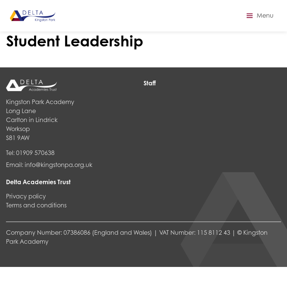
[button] (259, 15)
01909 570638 (35, 152)
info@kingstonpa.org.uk (58, 164)
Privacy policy (26, 196)
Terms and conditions (36, 205)
